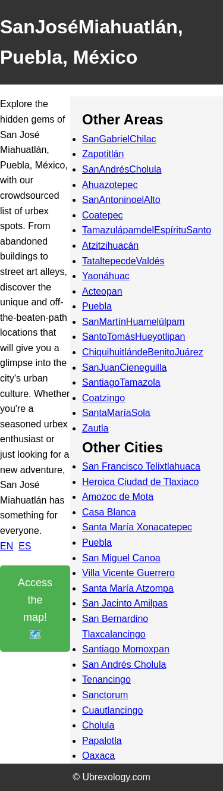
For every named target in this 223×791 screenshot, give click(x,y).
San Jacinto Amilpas (125, 603)
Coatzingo (103, 398)
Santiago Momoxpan (125, 649)
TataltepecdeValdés (123, 261)
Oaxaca (98, 756)
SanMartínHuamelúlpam (133, 322)
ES (24, 546)
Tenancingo (106, 679)
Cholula (98, 725)
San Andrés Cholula (124, 664)
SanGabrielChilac (119, 139)
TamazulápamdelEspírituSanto (146, 230)
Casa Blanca (109, 512)
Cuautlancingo (112, 710)
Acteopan (102, 291)
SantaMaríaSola (116, 413)
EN (6, 546)
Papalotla (102, 741)
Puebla (97, 306)
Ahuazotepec (109, 185)
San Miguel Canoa (121, 558)
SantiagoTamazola (121, 382)
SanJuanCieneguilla (124, 367)
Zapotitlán (103, 154)
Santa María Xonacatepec (137, 527)
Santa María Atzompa (128, 588)
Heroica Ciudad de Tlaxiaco (140, 482)
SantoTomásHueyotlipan (133, 337)
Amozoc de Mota (117, 497)
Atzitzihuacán (110, 245)
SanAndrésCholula (121, 169)
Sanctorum (105, 695)
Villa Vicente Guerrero (128, 573)
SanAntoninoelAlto (121, 200)
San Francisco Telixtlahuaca (141, 466)
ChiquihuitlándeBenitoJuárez (142, 352)
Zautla (95, 428)
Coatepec (102, 215)
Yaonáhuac (106, 276)
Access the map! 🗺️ (35, 608)
